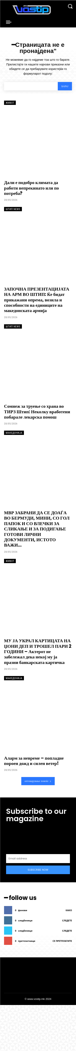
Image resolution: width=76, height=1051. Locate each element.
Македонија (14, 432)
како (69, 910)
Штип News (13, 209)
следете (67, 920)
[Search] (65, 86)
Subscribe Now (38, 869)
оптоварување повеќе (38, 781)
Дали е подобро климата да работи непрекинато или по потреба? (31, 188)
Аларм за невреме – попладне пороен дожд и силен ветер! (34, 761)
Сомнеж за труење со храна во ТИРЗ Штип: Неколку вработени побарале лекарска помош (37, 411)
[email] (38, 858)
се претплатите (62, 940)
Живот (10, 102)
